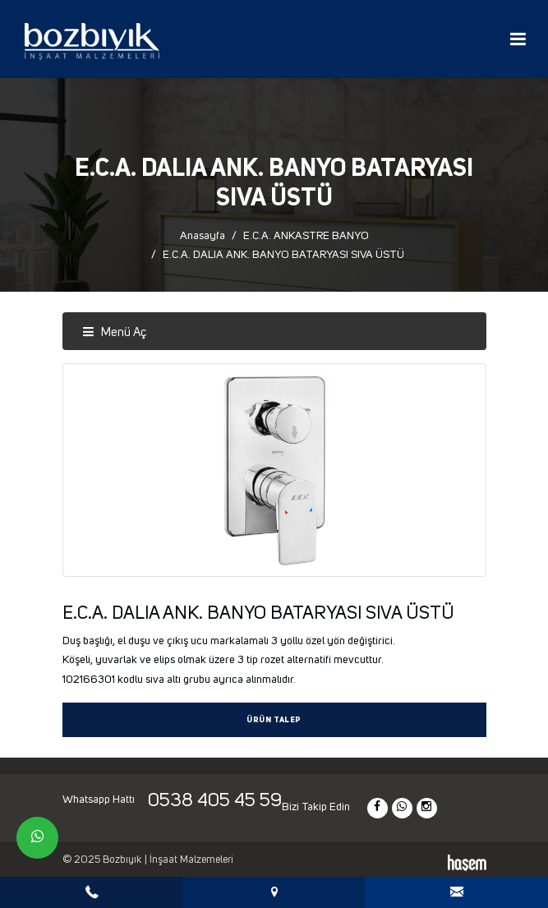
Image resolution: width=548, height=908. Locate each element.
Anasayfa (202, 236)
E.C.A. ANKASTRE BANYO (306, 236)
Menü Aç (114, 332)
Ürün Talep (274, 720)
